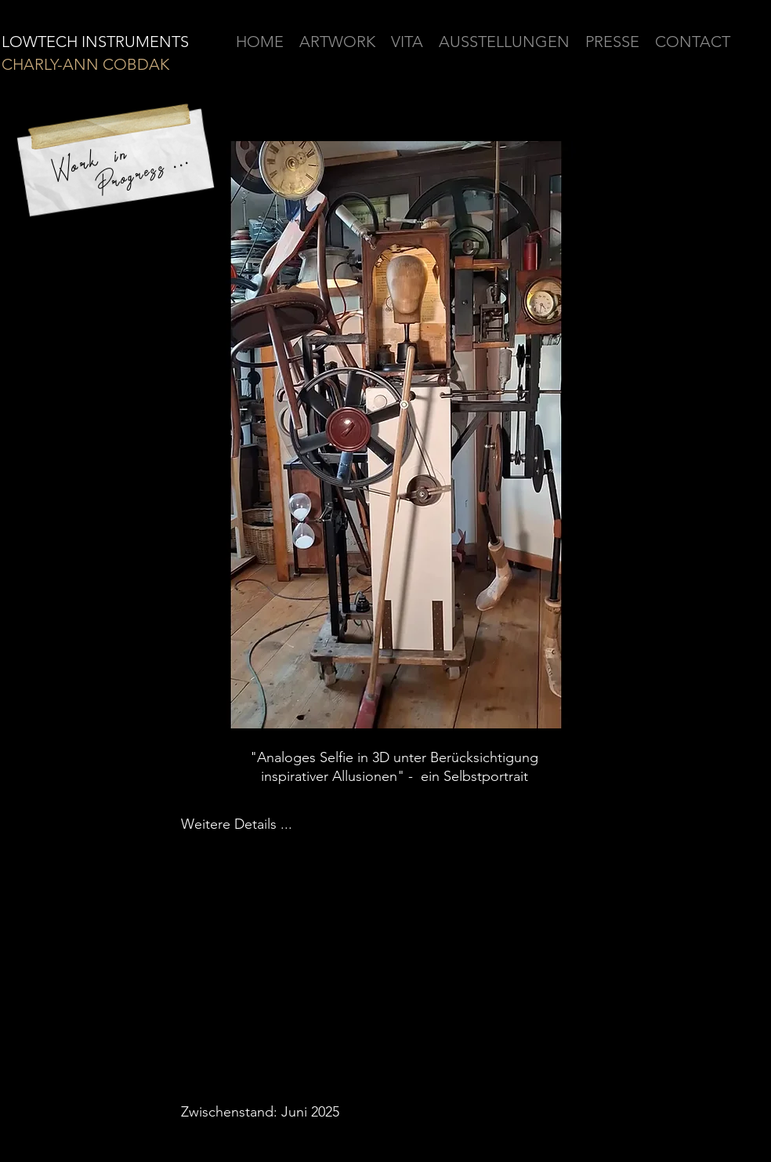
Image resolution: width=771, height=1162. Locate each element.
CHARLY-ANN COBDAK (85, 64)
